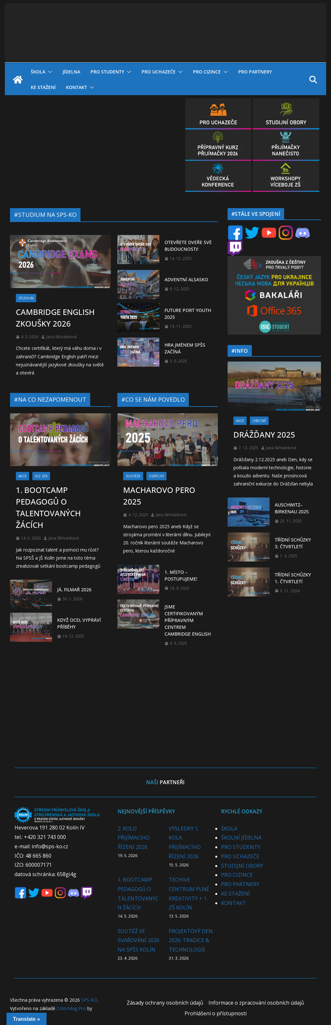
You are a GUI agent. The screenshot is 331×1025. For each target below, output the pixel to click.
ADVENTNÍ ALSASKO (186, 279)
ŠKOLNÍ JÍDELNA (241, 837)
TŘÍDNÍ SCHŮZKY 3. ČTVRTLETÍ (293, 543)
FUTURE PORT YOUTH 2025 (188, 313)
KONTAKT (76, 87)
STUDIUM (26, 298)
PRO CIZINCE (207, 72)
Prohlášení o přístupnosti (216, 1013)
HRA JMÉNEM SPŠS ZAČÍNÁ (185, 348)
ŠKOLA (38, 72)
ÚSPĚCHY (156, 476)
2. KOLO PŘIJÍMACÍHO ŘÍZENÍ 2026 (134, 838)
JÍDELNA (71, 72)
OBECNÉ (259, 420)
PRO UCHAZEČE (159, 72)
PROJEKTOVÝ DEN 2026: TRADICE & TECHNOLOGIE (191, 940)
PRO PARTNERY (255, 72)
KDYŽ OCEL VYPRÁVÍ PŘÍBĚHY (79, 623)
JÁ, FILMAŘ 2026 (74, 589)
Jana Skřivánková (61, 337)
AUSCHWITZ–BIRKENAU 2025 (292, 508)
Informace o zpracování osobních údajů (256, 1002)
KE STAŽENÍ (43, 87)
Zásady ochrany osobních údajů (165, 1002)
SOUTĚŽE (133, 476)
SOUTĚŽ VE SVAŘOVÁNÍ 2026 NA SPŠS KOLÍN (138, 940)
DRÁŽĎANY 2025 (264, 434)
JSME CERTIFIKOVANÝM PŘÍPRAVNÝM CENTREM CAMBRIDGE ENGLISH (188, 620)
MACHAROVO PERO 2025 (159, 496)
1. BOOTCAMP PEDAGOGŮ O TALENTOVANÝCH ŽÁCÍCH (48, 507)
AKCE (22, 476)
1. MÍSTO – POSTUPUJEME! (181, 575)
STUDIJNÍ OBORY (242, 865)
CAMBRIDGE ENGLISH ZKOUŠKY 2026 (55, 317)
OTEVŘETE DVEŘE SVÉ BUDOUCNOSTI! (188, 245)
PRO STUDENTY (107, 72)
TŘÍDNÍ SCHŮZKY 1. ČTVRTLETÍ (293, 578)
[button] (48, 71)
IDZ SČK (41, 476)
